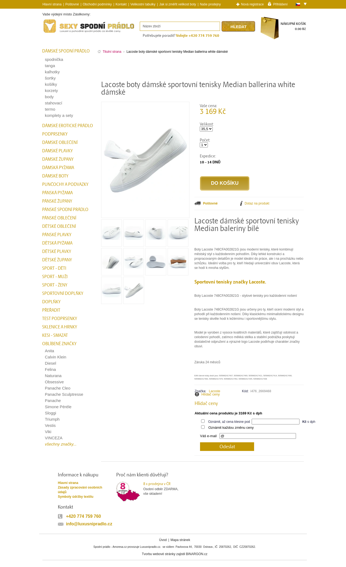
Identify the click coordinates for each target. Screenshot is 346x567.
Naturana (53, 376)
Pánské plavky (56, 235)
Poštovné (72, 4)
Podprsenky (55, 134)
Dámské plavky (57, 151)
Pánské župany (57, 201)
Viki (48, 432)
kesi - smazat (55, 335)
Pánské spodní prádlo (65, 209)
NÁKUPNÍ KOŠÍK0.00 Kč (293, 26)
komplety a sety (59, 115)
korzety (51, 90)
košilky (51, 84)
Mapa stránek (180, 540)
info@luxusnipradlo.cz (89, 524)
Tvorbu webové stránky (158, 554)
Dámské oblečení (60, 142)
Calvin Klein (55, 357)
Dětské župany (57, 260)
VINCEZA (53, 438)
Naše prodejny (210, 4)
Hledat (239, 26)
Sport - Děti (54, 268)
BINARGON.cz (196, 554)
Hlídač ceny (210, 394)
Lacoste (214, 391)
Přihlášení (280, 4)
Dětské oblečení (59, 226)
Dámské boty (55, 176)
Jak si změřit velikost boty (177, 4)
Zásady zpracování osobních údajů (80, 490)
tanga (50, 66)
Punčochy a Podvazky (65, 184)
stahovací (53, 103)
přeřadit (51, 310)
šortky (50, 78)
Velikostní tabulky (142, 4)
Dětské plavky (56, 251)
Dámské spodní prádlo (66, 51)
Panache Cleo (57, 388)
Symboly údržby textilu (75, 497)
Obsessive (54, 382)
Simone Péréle (58, 407)
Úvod (163, 540)
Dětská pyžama (57, 243)
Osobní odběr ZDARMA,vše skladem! (164, 489)
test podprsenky (59, 319)
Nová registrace (252, 4)
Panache (53, 400)
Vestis (50, 425)
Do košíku (224, 183)
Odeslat (227, 447)
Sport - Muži (55, 277)
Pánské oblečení (59, 218)
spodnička (54, 59)
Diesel (50, 363)
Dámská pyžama (58, 168)
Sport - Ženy (54, 285)
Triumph (52, 419)
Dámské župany (58, 159)
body (49, 97)
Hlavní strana (68, 483)
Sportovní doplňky (62, 293)
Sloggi (50, 413)
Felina (50, 369)
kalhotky (52, 72)
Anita (49, 351)
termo (50, 109)
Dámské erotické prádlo (67, 126)
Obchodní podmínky (97, 4)
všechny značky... (60, 444)
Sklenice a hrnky (59, 327)
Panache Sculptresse (64, 394)
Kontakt (121, 4)
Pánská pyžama (57, 193)
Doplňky (51, 302)
